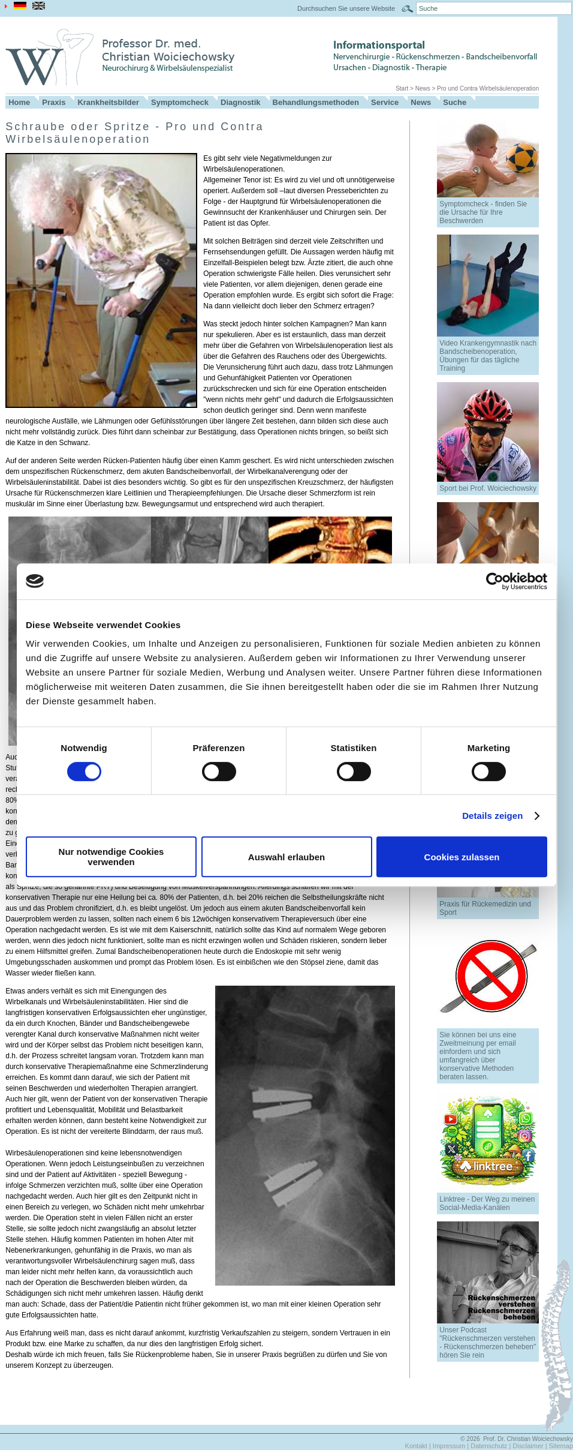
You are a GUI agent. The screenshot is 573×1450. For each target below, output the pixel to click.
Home (19, 102)
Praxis (53, 102)
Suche (454, 102)
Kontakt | (419, 1445)
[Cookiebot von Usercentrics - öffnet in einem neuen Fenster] (494, 581)
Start (402, 88)
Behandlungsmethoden (316, 102)
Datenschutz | (491, 1445)
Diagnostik (240, 102)
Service (385, 102)
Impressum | (452, 1445)
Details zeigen (492, 815)
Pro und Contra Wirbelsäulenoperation (488, 88)
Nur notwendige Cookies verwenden (111, 856)
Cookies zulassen (462, 857)
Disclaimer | (530, 1445)
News (422, 88)
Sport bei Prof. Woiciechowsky (487, 488)
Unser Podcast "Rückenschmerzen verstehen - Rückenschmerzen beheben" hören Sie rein (487, 1342)
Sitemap (561, 1445)
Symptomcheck (180, 102)
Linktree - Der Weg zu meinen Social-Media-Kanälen (487, 1203)
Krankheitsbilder (108, 102)
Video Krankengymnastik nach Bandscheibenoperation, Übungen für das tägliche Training (487, 356)
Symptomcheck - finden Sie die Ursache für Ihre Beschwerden (483, 212)
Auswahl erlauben (286, 857)
